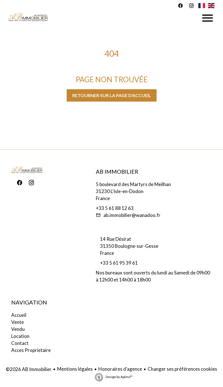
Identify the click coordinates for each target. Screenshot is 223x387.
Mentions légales (75, 369)
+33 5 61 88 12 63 (115, 208)
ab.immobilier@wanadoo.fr (132, 215)
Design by (119, 377)
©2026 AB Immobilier (29, 369)
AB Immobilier (117, 171)
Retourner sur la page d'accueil (111, 95)
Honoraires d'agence (120, 369)
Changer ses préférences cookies (182, 369)
